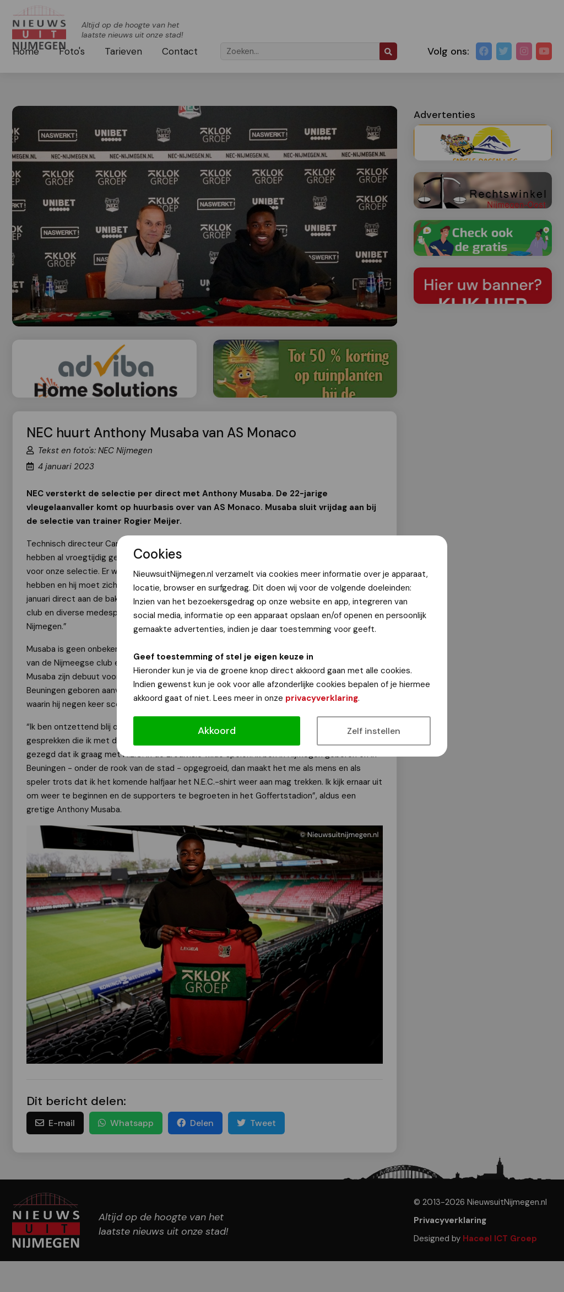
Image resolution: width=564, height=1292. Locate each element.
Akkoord (217, 730)
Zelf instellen (373, 731)
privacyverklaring (321, 698)
